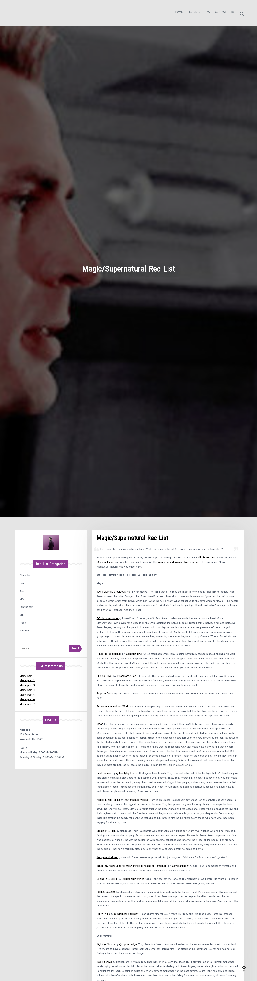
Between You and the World (113, 715)
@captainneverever (133, 903)
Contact (217, 12)
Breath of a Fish (107, 853)
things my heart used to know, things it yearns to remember (132, 889)
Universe (24, 629)
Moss (100, 738)
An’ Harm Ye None (108, 619)
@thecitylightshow (127, 793)
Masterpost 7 (27, 703)
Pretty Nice (103, 939)
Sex (22, 613)
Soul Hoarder (104, 793)
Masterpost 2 (27, 679)
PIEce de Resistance (109, 661)
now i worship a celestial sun (114, 592)
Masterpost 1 (27, 674)
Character (25, 574)
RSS (230, 12)
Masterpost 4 (27, 688)
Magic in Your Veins (108, 821)
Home (176, 12)
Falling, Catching (106, 916)
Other (22, 598)
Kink (22, 590)
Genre (23, 582)
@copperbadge (128, 970)
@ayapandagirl (180, 889)
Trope (23, 621)
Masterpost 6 (27, 698)
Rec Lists (191, 12)
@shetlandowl (134, 661)
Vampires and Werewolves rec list (184, 561)
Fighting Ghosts (106, 970)
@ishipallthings (110, 561)
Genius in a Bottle (108, 903)
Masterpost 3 (27, 684)
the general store (107, 881)
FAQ (204, 12)
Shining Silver (104, 684)
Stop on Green (105, 702)
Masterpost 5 (27, 693)
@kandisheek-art (127, 684)
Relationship (26, 605)
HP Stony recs (210, 556)
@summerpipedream (126, 939)
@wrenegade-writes (136, 821)
